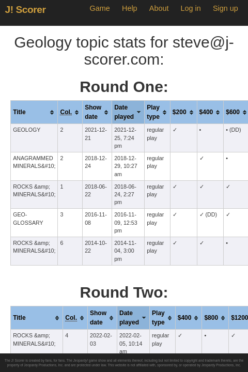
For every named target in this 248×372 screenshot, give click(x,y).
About (159, 8)
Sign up (225, 8)
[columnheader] (34, 112)
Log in (191, 8)
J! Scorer (25, 9)
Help (129, 8)
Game (100, 8)
